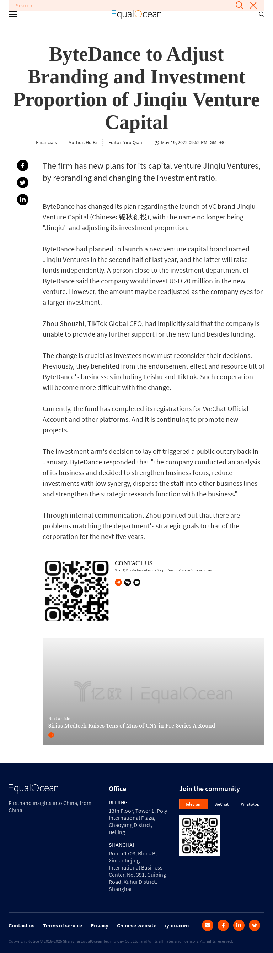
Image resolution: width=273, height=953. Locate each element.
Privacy (99, 925)
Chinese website (136, 925)
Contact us (21, 925)
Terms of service (62, 925)
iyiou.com (177, 925)
